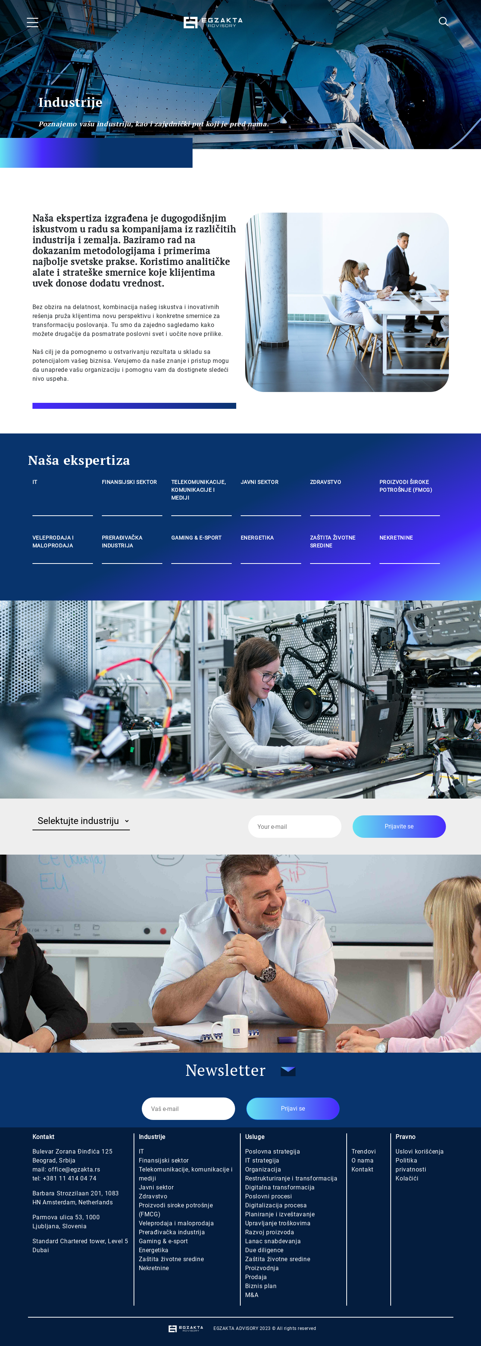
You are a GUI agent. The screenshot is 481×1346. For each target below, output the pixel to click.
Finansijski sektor (164, 1160)
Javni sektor (156, 1187)
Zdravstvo (153, 1196)
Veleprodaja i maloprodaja (176, 1223)
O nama (363, 1160)
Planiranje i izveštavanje (280, 1214)
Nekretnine (154, 1268)
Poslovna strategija (272, 1151)
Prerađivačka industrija (172, 1232)
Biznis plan (261, 1286)
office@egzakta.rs (74, 1169)
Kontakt (363, 1169)
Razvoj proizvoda (269, 1232)
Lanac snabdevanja (273, 1241)
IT (141, 1151)
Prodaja (256, 1277)
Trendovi (364, 1151)
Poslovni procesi (268, 1196)
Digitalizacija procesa (276, 1205)
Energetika (154, 1250)
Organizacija (263, 1169)
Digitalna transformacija (280, 1187)
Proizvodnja (262, 1268)
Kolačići (407, 1178)
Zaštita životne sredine (171, 1259)
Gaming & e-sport (163, 1241)
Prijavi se (293, 1108)
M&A (252, 1295)
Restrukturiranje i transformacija (291, 1178)
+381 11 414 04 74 (70, 1178)
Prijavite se (399, 826)
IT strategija (262, 1160)
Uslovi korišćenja (420, 1151)
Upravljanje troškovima (278, 1223)
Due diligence (264, 1250)
